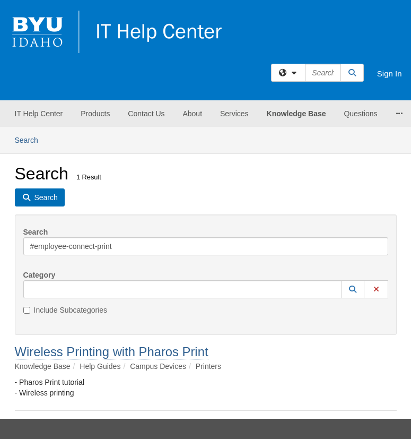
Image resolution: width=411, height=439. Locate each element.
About (192, 113)
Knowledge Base (296, 113)
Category (39, 275)
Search (30, 139)
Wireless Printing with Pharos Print (111, 352)
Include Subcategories (65, 310)
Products (95, 113)
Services (234, 113)
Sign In (389, 73)
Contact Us (146, 113)
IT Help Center (39, 113)
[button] (353, 289)
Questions (360, 113)
